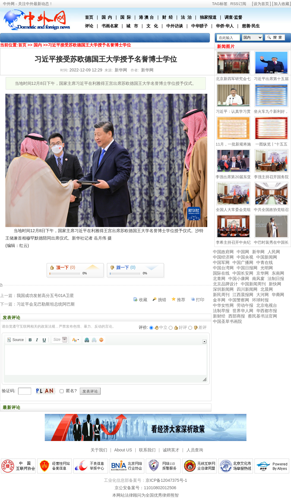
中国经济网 (223, 257)
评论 (89, 26)
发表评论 (90, 391)
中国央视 (245, 257)
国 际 (125, 17)
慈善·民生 (251, 26)
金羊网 (219, 300)
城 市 (132, 26)
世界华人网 (243, 310)
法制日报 (276, 278)
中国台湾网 (223, 267)
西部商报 (236, 316)
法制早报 (221, 310)
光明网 (266, 267)
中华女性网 (223, 305)
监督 (238, 17)
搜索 (275, 37)
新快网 (275, 284)
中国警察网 (238, 300)
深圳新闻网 (223, 289)
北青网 (219, 278)
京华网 (262, 273)
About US (123, 450)
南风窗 (258, 278)
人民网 (274, 251)
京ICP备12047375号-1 (166, 480)
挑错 (162, 299)
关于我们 (99, 450)
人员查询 (194, 450)
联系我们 (147, 450)
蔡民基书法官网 (262, 316)
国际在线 (221, 273)
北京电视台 (266, 305)
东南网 (278, 273)
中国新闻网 (266, 257)
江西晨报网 (243, 294)
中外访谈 (174, 26)
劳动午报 (245, 305)
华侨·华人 (225, 26)
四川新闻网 (247, 289)
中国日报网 (247, 267)
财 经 (167, 17)
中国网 (243, 251)
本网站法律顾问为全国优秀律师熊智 (145, 495)
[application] (106, 358)
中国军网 (221, 262)
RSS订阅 (238, 3)
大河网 (262, 294)
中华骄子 (199, 26)
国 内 (107, 17)
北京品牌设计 (225, 284)
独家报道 (208, 17)
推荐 (181, 299)
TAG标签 (219, 3)
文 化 (152, 26)
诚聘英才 (171, 450)
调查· (229, 17)
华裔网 (278, 294)
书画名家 (110, 26)
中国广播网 (243, 262)
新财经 (219, 316)
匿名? (71, 390)
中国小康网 (238, 278)
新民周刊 (221, 294)
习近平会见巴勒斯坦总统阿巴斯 (46, 304)
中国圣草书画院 (227, 321)
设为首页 (261, 3)
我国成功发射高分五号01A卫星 (45, 295)
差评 (200, 327)
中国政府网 (223, 251)
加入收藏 (281, 3)
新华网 (258, 251)
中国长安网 (243, 273)
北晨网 (266, 289)
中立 (161, 327)
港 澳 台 (146, 17)
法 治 (186, 17)
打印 (200, 299)
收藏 (143, 299)
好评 (180, 327)
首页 (89, 17)
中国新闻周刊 (253, 284)
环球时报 (260, 300)
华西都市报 (266, 310)
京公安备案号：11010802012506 (145, 487)
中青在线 (264, 262)
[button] (15, 340)
